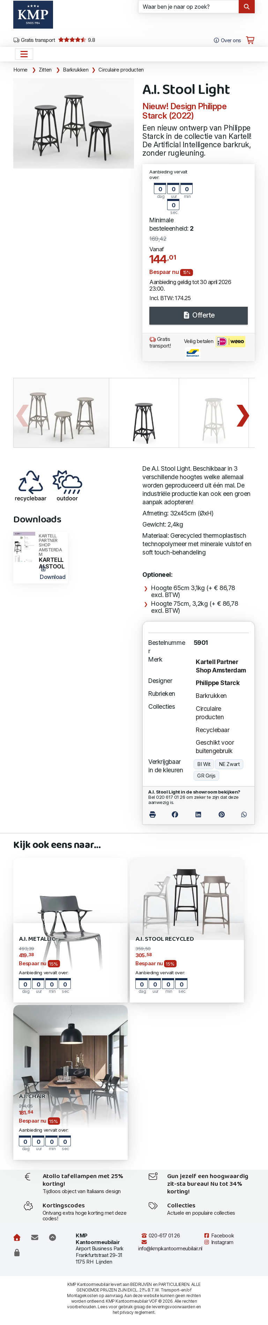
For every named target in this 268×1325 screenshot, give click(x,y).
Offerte (198, 315)
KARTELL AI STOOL (51, 552)
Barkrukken (75, 70)
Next (242, 413)
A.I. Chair (32, 1096)
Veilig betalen (214, 347)
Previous (22, 413)
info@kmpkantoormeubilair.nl (170, 1246)
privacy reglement (137, 1312)
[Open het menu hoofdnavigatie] (24, 54)
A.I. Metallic (37, 939)
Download (52, 573)
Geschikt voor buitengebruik (215, 746)
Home (20, 70)
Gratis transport (34, 40)
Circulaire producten (121, 70)
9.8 (76, 40)
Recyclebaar (212, 730)
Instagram (218, 1242)
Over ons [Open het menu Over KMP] (227, 40)
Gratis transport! (160, 342)
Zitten (45, 70)
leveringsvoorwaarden (173, 1306)
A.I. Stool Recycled (164, 939)
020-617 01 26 (160, 1236)
